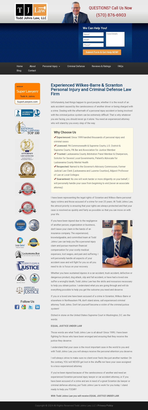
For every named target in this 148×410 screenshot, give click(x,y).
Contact (32, 71)
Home (20, 66)
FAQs (120, 66)
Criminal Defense (76, 66)
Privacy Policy (105, 405)
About (33, 66)
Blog (19, 71)
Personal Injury (50, 66)
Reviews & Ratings (101, 66)
